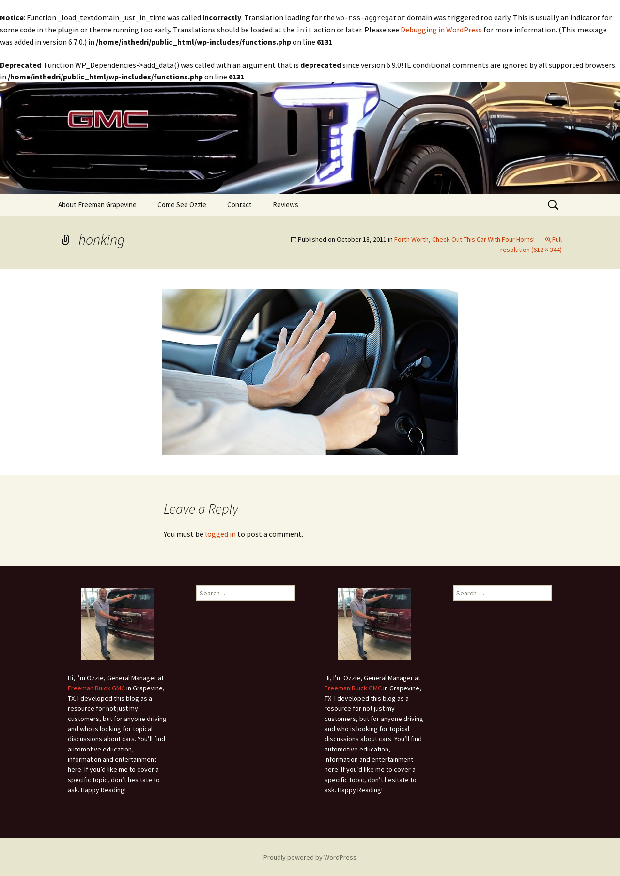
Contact (239, 203)
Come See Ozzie (181, 203)
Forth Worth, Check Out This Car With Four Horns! (464, 238)
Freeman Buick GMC (96, 687)
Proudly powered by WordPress (310, 856)
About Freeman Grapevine (97, 203)
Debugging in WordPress (441, 29)
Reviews (285, 203)
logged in (220, 533)
